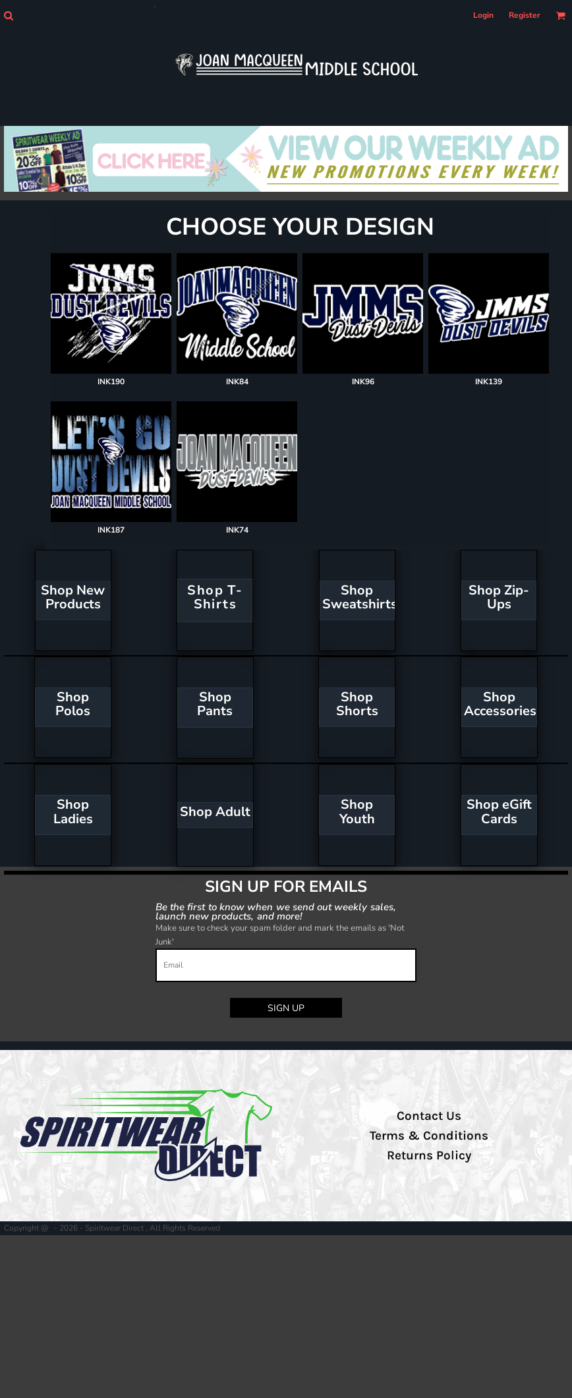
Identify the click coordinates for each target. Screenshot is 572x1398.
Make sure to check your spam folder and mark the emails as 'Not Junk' (280, 935)
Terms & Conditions (429, 1135)
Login (483, 15)
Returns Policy (429, 1155)
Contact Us (429, 1116)
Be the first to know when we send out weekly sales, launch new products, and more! (276, 911)
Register (524, 15)
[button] (8, 15)
